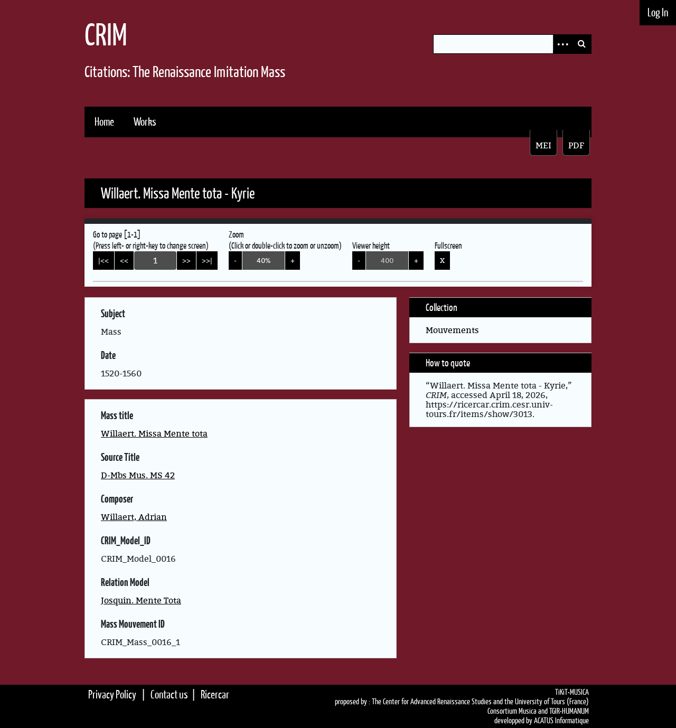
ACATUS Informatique (561, 720)
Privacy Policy (112, 694)
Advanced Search (562, 44)
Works (145, 122)
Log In (657, 12)
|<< (103, 260)
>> (186, 260)
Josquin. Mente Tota (141, 600)
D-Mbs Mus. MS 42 (138, 475)
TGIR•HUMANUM (569, 711)
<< (124, 260)
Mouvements (452, 330)
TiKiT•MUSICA (572, 692)
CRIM (105, 34)
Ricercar (215, 694)
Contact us (169, 694)
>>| (207, 260)
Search (581, 44)
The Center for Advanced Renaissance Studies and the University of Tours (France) (480, 701)
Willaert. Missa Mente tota (154, 433)
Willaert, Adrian (134, 517)
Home (104, 122)
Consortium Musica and (517, 711)
